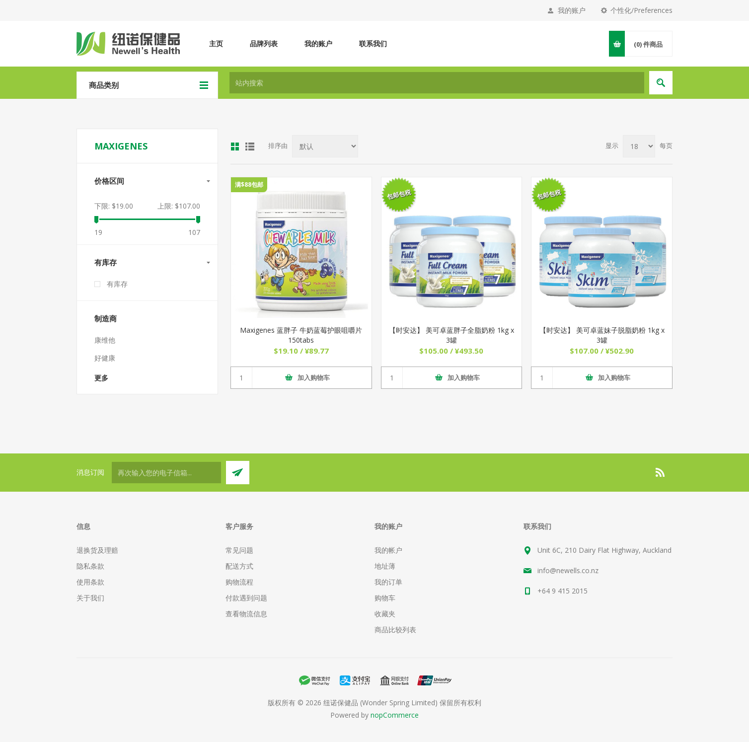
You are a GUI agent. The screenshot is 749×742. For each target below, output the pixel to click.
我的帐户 (388, 550)
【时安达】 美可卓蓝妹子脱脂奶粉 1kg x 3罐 (602, 335)
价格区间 (109, 181)
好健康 (104, 358)
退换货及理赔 (97, 550)
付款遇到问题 (246, 597)
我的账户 (572, 10)
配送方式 (239, 566)
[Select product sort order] (325, 146)
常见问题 (239, 550)
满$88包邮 (249, 184)
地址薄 (384, 566)
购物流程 (239, 582)
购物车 (384, 597)
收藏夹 (384, 613)
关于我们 (90, 597)
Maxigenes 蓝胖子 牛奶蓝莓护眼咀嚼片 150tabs (301, 335)
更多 (101, 377)
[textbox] (436, 82)
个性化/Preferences (641, 10)
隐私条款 (90, 566)
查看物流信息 (246, 613)
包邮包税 (398, 194)
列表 (249, 146)
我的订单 (388, 582)
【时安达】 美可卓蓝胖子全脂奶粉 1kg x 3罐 (451, 335)
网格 (234, 146)
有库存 (105, 262)
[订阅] (166, 472)
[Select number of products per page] (639, 146)
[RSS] (661, 472)
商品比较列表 (395, 629)
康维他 (104, 340)
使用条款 (90, 582)
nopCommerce (395, 715)
